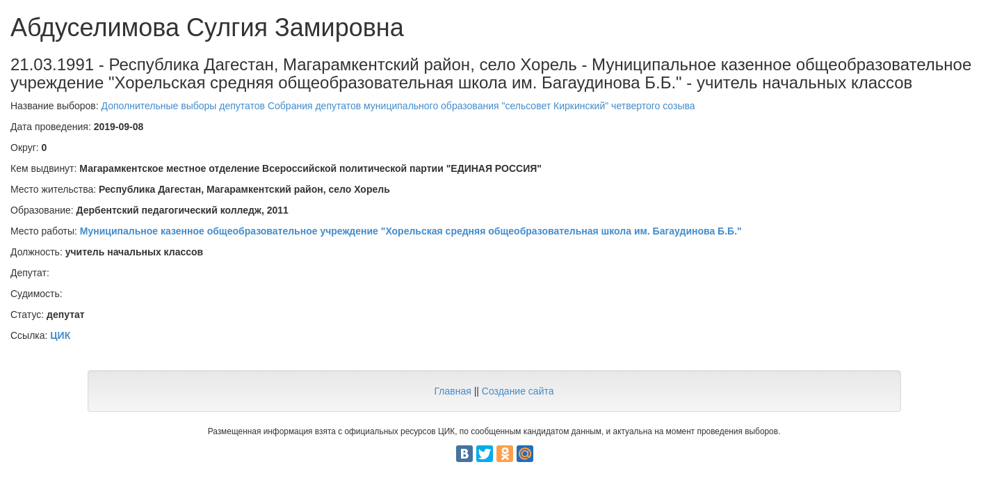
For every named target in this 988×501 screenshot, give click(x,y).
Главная (452, 391)
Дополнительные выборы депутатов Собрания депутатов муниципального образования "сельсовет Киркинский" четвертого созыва (398, 105)
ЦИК (60, 335)
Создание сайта (518, 391)
